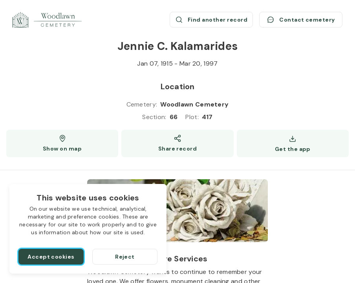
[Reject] (124, 257)
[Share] (177, 143)
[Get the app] (293, 143)
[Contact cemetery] (300, 20)
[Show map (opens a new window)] (62, 143)
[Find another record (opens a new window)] (211, 20)
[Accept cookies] (51, 257)
